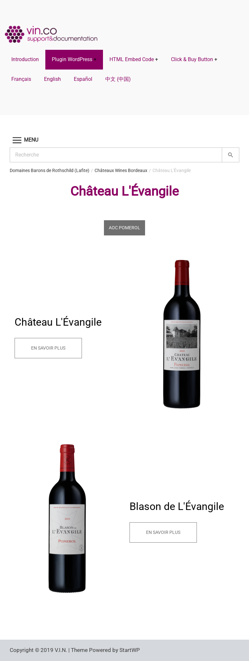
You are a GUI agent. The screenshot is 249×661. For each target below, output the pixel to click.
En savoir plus (48, 348)
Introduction (25, 59)
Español (83, 79)
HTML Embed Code (131, 59)
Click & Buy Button (192, 59)
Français (21, 79)
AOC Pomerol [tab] (124, 227)
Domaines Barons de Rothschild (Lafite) (49, 170)
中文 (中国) (118, 79)
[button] (124, 140)
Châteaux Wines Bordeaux (121, 170)
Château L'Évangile (172, 170)
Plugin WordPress (72, 59)
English (52, 79)
